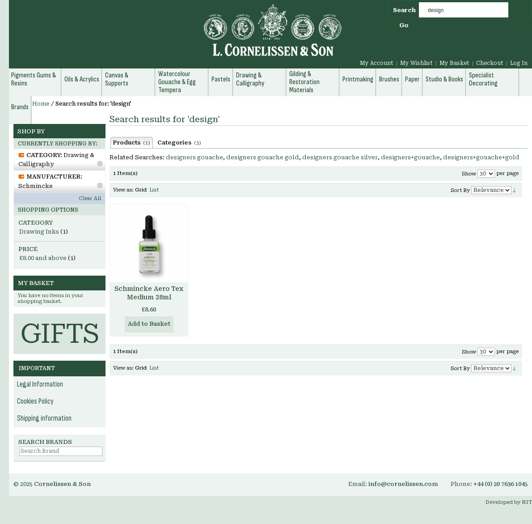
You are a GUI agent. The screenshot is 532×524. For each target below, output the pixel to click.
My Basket (454, 63)
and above (43, 258)
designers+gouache (410, 157)
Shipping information (44, 418)
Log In (519, 63)
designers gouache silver (340, 157)
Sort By (460, 190)
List (154, 190)
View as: (123, 190)
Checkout (489, 63)
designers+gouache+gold (481, 157)
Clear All (90, 198)
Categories (179, 143)
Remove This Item (99, 163)
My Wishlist (416, 63)
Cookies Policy (35, 401)
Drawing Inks (39, 231)
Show (469, 174)
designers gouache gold (262, 157)
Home (41, 104)
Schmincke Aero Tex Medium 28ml (148, 293)
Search (404, 10)
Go (404, 25)
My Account (376, 63)
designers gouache (194, 157)
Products (131, 143)
